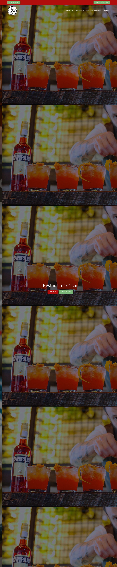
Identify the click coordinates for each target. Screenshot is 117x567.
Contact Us (106, 10)
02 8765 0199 (69, 10)
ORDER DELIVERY (13, 2)
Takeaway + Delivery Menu (93, 10)
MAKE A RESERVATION (102, 2)
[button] (80, 10)
